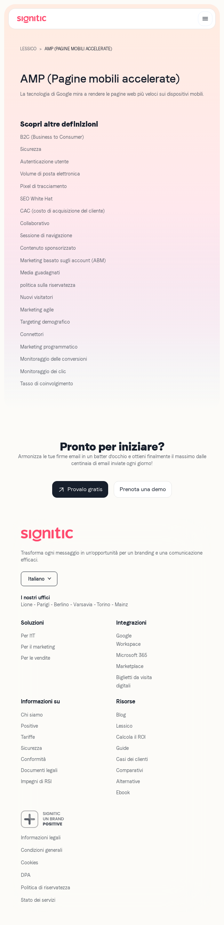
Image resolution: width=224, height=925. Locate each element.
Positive (29, 726)
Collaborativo (34, 223)
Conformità (33, 759)
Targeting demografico (45, 322)
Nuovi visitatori (36, 297)
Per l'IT (28, 636)
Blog (121, 715)
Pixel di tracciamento (43, 186)
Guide (122, 748)
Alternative (128, 781)
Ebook (123, 792)
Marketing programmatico (49, 347)
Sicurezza (30, 149)
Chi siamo (32, 715)
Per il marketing (38, 647)
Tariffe (28, 737)
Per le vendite (35, 658)
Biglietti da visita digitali (134, 681)
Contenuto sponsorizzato (48, 248)
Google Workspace (128, 640)
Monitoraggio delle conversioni (53, 359)
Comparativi (129, 770)
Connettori (31, 334)
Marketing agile (37, 309)
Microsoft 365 (131, 655)
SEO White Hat (36, 199)
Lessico (28, 48)
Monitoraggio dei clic (43, 371)
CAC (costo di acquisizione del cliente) (62, 211)
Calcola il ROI (130, 737)
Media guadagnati (40, 272)
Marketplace (129, 666)
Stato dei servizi (38, 900)
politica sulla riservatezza (47, 285)
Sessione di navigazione (46, 235)
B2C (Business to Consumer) (52, 137)
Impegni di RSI (36, 781)
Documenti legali (39, 770)
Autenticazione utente (44, 161)
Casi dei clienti (132, 759)
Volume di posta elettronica (50, 174)
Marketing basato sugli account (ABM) (63, 260)
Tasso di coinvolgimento (46, 383)
